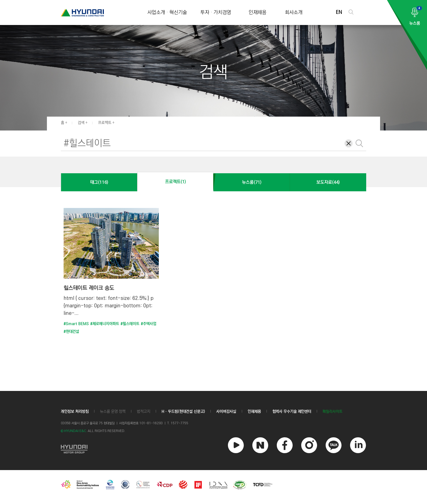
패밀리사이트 (333, 412)
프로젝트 (104, 123)
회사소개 (294, 12)
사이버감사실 (226, 411)
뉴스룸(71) (251, 182)
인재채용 (258, 12)
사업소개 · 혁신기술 (167, 12)
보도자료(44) (328, 182)
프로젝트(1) (175, 181)
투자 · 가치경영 (215, 12)
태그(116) (99, 182)
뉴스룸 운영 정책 (112, 411)
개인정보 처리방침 (75, 411)
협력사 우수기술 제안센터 (291, 411)
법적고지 (143, 411)
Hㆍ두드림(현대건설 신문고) (183, 411)
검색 (81, 123)
